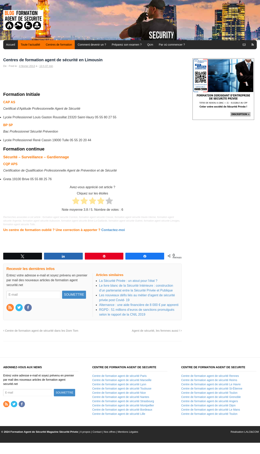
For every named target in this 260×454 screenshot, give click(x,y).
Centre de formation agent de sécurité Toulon (209, 392)
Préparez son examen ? (127, 44)
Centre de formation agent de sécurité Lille (118, 413)
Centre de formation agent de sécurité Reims (209, 380)
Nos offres (110, 431)
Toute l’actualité (30, 44)
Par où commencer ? (172, 44)
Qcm (150, 44)
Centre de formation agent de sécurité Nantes (120, 397)
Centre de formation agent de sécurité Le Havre (211, 384)
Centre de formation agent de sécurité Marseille (121, 380)
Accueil (10, 44)
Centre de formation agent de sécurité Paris (119, 375)
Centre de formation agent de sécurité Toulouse (121, 388)
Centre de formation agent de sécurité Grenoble (211, 397)
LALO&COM (251, 431)
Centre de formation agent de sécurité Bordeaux (122, 409)
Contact (96, 431)
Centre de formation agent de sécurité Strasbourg (123, 401)
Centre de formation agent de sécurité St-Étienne (211, 388)
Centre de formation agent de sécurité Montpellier (123, 405)
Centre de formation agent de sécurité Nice (119, 392)
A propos (85, 431)
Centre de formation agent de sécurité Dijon (208, 405)
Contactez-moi (113, 230)
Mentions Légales (128, 431)
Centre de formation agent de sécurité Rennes (210, 375)
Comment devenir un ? (92, 44)
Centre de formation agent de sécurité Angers (209, 401)
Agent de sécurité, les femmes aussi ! (157, 330)
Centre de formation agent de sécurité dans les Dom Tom (40, 330)
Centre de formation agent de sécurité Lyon (119, 384)
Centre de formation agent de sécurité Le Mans (210, 409)
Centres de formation (59, 44)
